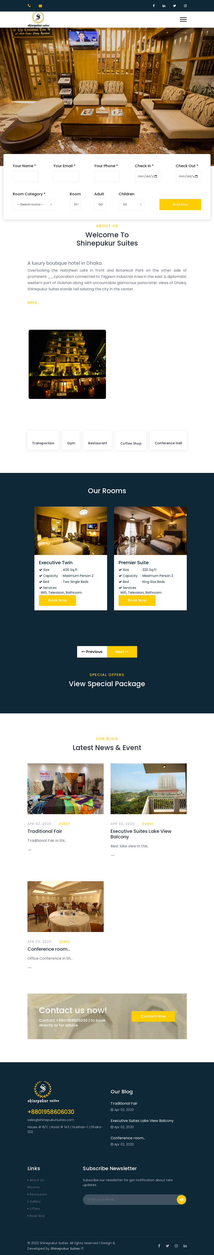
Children (126, 194)
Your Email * (64, 166)
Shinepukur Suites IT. (67, 1248)
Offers (33, 1208)
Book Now (180, 204)
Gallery (34, 1201)
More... (33, 303)
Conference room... (48, 949)
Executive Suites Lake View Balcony (141, 834)
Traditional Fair (44, 831)
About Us (35, 1180)
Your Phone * (106, 166)
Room (75, 194)
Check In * (144, 166)
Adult (99, 194)
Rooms (33, 1187)
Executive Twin (56, 563)
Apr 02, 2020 (39, 824)
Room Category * (29, 194)
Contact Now (153, 1016)
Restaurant (37, 1194)
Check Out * (187, 166)
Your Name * (24, 166)
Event (64, 824)
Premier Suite (134, 563)
